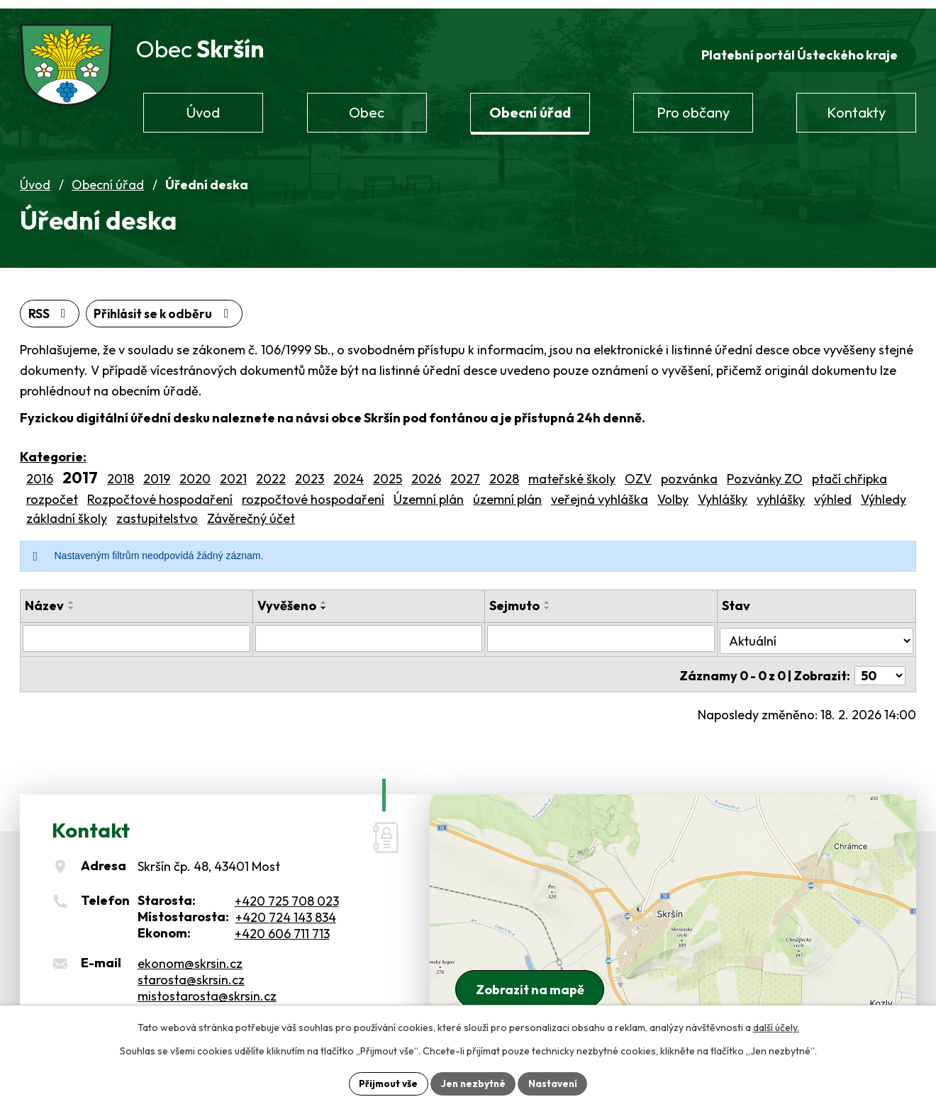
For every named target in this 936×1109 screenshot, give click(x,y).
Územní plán (429, 492)
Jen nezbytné (473, 1082)
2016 (39, 472)
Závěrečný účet (251, 511)
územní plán (507, 492)
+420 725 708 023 (287, 889)
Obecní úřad (108, 177)
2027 (465, 472)
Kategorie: (53, 450)
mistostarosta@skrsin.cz (207, 984)
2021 (233, 472)
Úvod (35, 177)
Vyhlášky (722, 492)
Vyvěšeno (286, 598)
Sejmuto (516, 598)
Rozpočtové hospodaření (160, 492)
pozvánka (689, 472)
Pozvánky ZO (765, 472)
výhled (833, 492)
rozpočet (52, 492)
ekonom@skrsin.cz (190, 952)
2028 (504, 472)
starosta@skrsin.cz (191, 968)
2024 (348, 472)
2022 (271, 472)
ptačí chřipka (849, 472)
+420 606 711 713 (282, 921)
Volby (673, 492)
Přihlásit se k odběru (169, 306)
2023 (309, 472)
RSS (50, 306)
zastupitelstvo (157, 511)
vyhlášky (781, 492)
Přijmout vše (386, 1082)
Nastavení (555, 1082)
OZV (638, 472)
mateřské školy (571, 472)
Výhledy (883, 492)
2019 (156, 472)
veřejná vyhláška (599, 492)
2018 (120, 472)
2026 (426, 472)
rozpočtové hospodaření (313, 492)
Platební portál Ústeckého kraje (798, 47)
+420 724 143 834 (285, 905)
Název (44, 598)
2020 (195, 472)
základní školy (66, 511)
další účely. (776, 1026)
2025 (387, 472)
